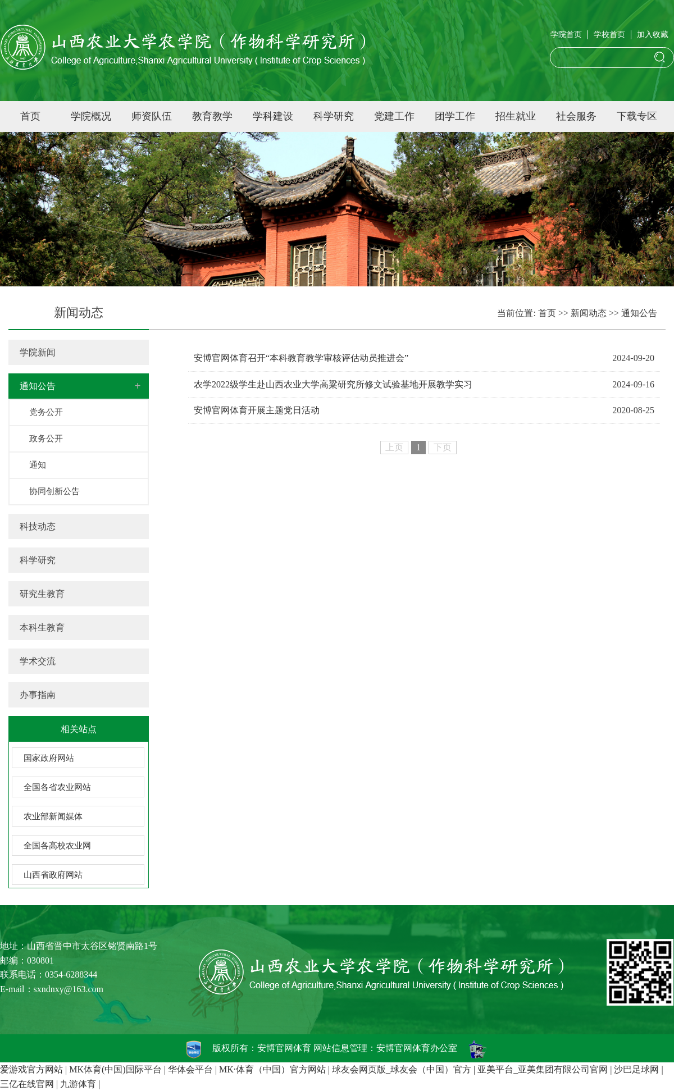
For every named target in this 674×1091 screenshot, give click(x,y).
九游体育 (78, 1084)
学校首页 (609, 34)
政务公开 (46, 438)
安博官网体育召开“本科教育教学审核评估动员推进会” (301, 358)
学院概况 (91, 116)
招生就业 (515, 116)
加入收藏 (652, 34)
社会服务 (576, 116)
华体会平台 (190, 1069)
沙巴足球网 (636, 1069)
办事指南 (38, 695)
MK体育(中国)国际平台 (115, 1069)
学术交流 (38, 661)
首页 (30, 116)
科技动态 (38, 526)
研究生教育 (42, 594)
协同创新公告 (54, 491)
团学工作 (455, 116)
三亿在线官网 (27, 1084)
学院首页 (566, 34)
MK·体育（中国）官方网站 (272, 1069)
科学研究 (333, 116)
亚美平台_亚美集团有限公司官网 (542, 1069)
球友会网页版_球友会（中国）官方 (401, 1069)
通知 (37, 464)
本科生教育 (42, 627)
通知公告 (38, 386)
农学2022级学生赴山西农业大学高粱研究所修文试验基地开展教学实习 (333, 384)
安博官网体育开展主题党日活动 (257, 410)
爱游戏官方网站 (31, 1069)
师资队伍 (151, 116)
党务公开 (46, 412)
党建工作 (394, 116)
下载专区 (637, 116)
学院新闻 (38, 352)
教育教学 (212, 116)
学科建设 (273, 116)
